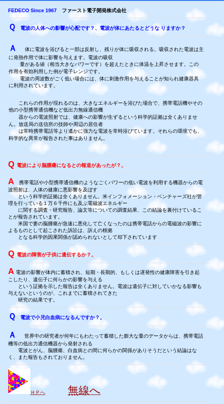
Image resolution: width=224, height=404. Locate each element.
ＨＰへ (37, 392)
